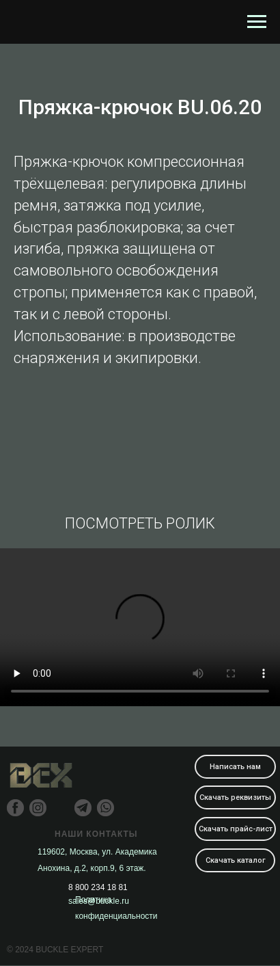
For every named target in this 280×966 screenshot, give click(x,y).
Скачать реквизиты (235, 797)
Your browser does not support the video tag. (140, 627)
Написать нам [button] (235, 766)
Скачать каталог (236, 860)
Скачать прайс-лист (235, 828)
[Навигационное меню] (256, 22)
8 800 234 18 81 (98, 887)
